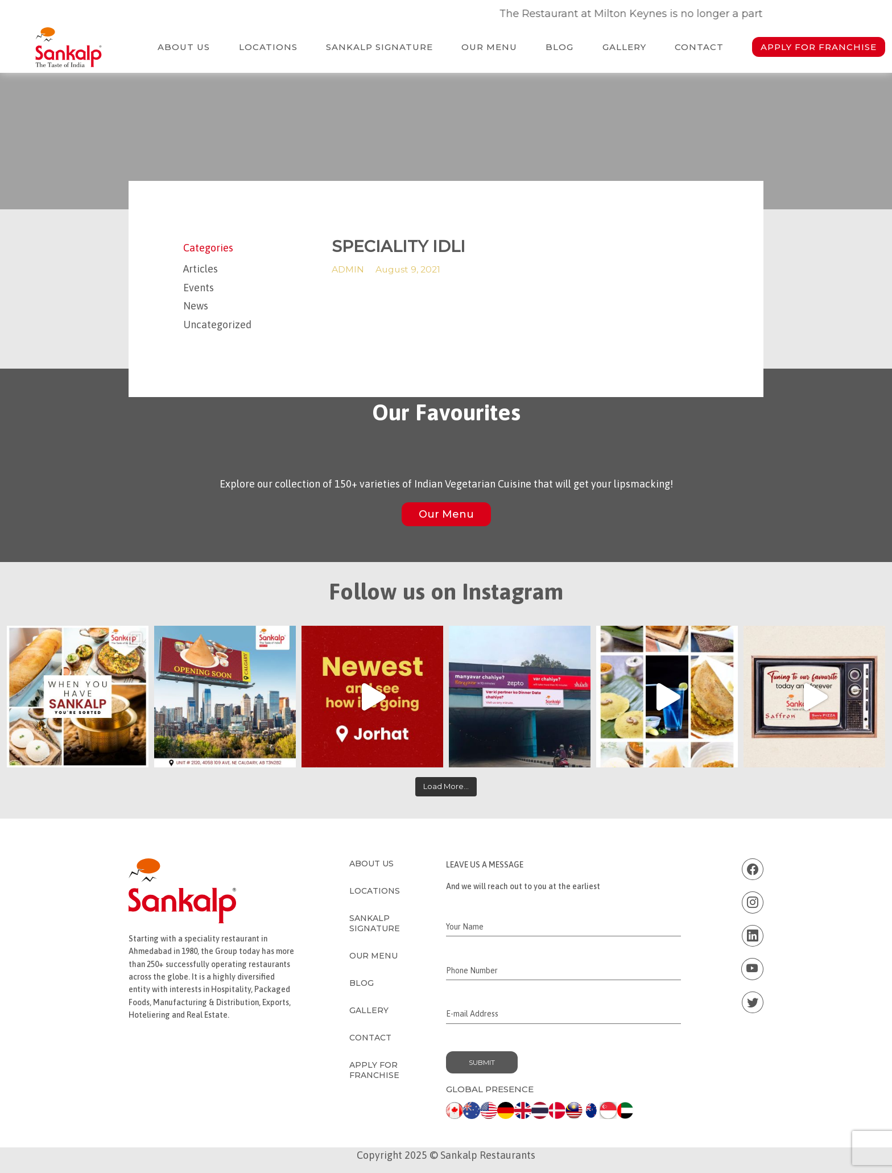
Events (198, 288)
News (195, 306)
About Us (184, 47)
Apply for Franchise (819, 47)
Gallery (624, 47)
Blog (559, 47)
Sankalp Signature (379, 47)
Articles (200, 269)
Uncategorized (217, 325)
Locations (268, 47)
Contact (699, 47)
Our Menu (489, 47)
